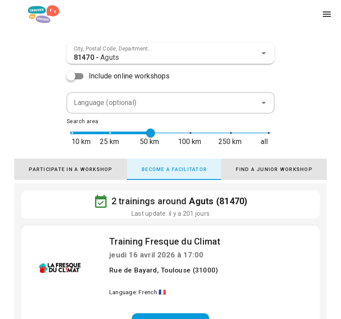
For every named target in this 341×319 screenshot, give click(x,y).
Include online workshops (129, 76)
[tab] (70, 169)
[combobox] (170, 53)
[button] (263, 53)
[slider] (150, 132)
